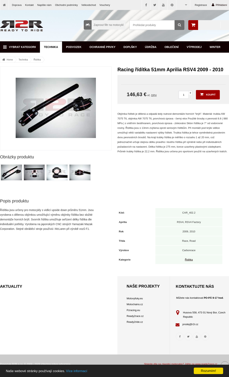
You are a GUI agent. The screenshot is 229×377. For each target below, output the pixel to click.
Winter (215, 47)
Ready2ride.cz (135, 321)
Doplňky (130, 47)
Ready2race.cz (135, 316)
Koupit (207, 94)
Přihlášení (219, 4)
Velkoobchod (88, 5)
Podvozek (74, 47)
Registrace (201, 5)
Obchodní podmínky (66, 5)
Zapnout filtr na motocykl (104, 25)
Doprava (17, 5)
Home (10, 59)
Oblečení (171, 47)
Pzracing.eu (133, 310)
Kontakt (29, 5)
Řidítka (37, 59)
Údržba (150, 47)
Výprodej (194, 47)
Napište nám (44, 5)
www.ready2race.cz (206, 364)
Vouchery (104, 5)
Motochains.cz (135, 304)
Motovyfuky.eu (135, 298)
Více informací (76, 371)
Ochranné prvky (102, 47)
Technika (51, 47)
